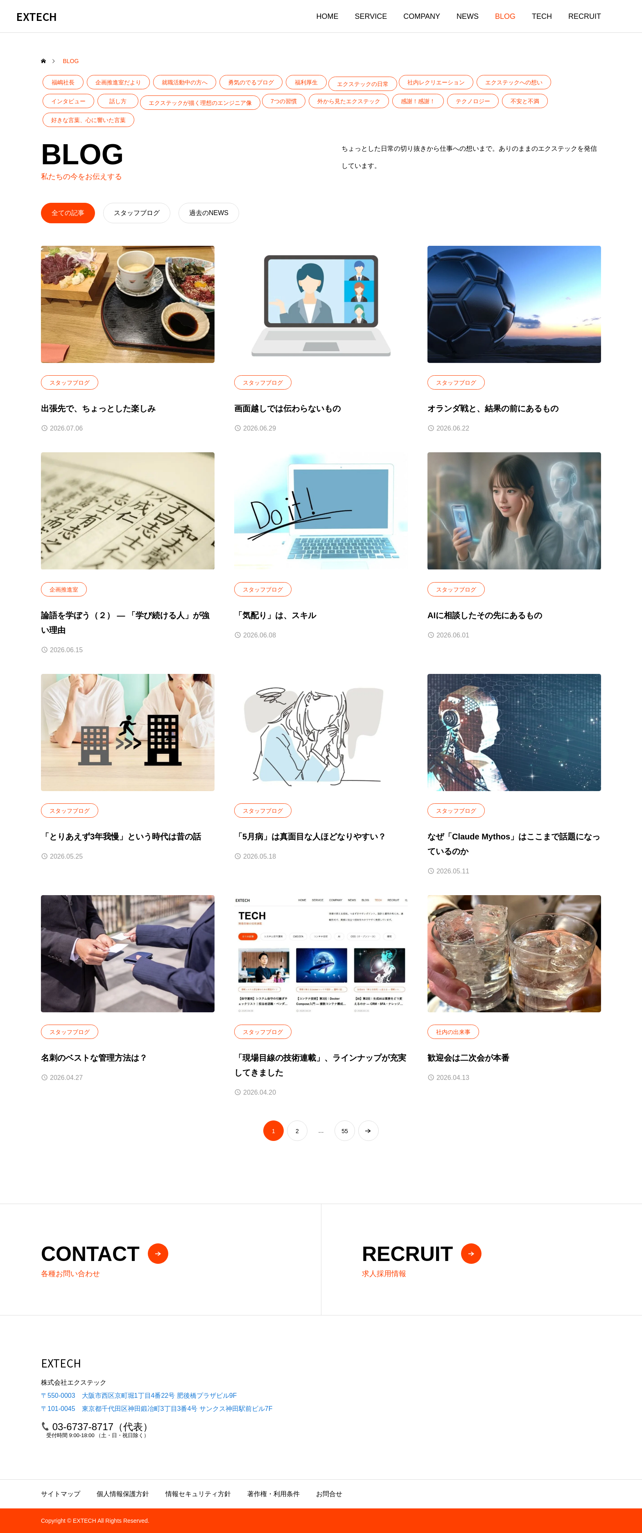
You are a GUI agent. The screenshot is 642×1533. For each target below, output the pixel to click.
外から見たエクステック (348, 101)
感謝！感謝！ (418, 101)
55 (344, 1131)
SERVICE (371, 16)
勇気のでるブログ (251, 82)
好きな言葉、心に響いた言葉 (88, 120)
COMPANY (421, 16)
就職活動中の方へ (185, 82)
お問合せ (329, 1493)
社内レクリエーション (436, 82)
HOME (327, 16)
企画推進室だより (118, 82)
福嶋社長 (63, 82)
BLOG (505, 16)
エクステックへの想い (514, 82)
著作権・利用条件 (273, 1493)
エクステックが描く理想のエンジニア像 (200, 103)
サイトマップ (60, 1493)
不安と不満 (525, 101)
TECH (542, 16)
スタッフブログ (70, 382)
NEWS (468, 16)
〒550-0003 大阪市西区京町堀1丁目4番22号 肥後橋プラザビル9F (139, 1395)
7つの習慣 (284, 101)
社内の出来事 (453, 1032)
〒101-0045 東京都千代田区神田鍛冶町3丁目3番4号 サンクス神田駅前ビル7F (156, 1408)
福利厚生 (306, 82)
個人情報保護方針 (123, 1493)
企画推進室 (64, 589)
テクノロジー (473, 101)
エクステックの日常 (363, 84)
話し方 (118, 101)
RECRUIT (584, 16)
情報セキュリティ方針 (198, 1493)
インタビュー (68, 101)
